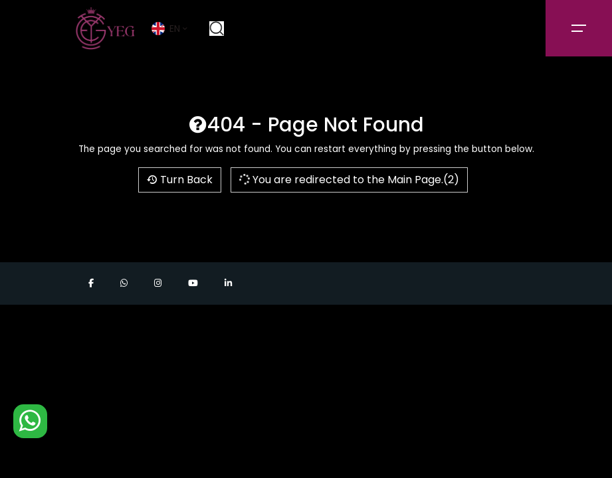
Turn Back (180, 179)
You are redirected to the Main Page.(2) (348, 179)
